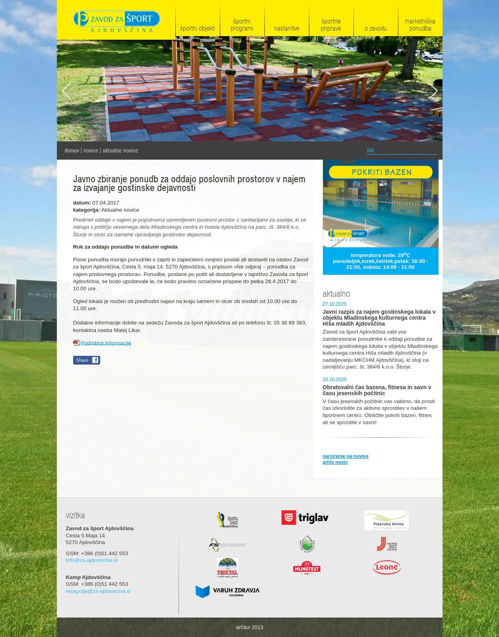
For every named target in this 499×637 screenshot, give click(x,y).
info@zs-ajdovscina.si (92, 560)
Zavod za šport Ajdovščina (116, 20)
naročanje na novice (346, 456)
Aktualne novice (120, 150)
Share (82, 360)
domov (71, 150)
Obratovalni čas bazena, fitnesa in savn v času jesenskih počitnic (377, 390)
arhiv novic (335, 462)
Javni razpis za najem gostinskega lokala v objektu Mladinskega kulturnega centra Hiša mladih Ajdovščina (379, 318)
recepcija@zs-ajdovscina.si (98, 591)
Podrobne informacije (106, 343)
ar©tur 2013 (249, 627)
